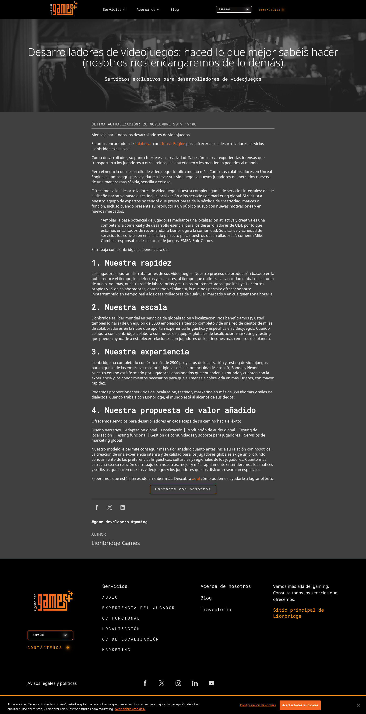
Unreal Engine (172, 143)
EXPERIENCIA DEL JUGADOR (138, 608)
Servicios (114, 587)
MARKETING (116, 650)
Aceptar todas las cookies (300, 705)
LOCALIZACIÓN (121, 629)
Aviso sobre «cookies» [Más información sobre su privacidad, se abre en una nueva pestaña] (130, 709)
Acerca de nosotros (226, 587)
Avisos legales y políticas (52, 684)
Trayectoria (216, 610)
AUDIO (110, 598)
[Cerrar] (358, 705)
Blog (206, 599)
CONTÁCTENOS (269, 9)
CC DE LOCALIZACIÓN (130, 640)
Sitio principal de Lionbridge (298, 614)
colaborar (143, 143)
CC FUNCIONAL (121, 619)
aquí (196, 478)
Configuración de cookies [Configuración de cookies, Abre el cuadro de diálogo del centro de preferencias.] (258, 705)
